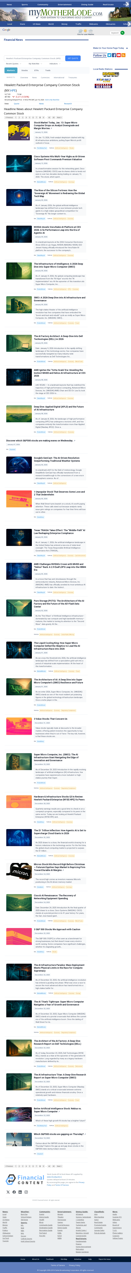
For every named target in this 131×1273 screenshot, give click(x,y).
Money (65, 24)
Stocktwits (40, 887)
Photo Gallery (118, 1233)
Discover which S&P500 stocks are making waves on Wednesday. (40, 440)
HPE (13, 90)
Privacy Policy (74, 1265)
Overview (24, 77)
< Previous (9, 117)
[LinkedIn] (20, 1192)
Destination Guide (46, 1228)
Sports (25, 4)
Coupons (116, 1236)
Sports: (24, 1222)
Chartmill (12, 449)
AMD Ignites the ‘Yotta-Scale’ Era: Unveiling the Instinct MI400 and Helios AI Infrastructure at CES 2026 (59, 373)
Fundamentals (81, 1241)
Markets (11, 70)
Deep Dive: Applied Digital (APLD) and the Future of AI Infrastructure (59, 408)
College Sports (26, 1239)
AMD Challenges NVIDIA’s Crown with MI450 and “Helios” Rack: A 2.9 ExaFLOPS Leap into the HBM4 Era (60, 567)
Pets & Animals (99, 1233)
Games (60, 1222)
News (9, 4)
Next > (59, 117)
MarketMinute (41, 182)
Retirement (78, 1066)
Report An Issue (105, 1259)
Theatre (60, 1217)
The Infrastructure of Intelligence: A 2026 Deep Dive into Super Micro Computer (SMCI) (58, 265)
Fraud (77, 323)
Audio (115, 1214)
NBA (22, 1231)
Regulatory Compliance (68, 710)
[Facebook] (14, 1192)
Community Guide (45, 1225)
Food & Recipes (63, 1225)
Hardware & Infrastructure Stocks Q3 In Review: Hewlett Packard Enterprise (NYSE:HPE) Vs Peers (59, 798)
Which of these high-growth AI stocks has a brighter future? (61, 1121)
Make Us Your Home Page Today (108, 48)
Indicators (54, 63)
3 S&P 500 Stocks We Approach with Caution (57, 929)
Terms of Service (58, 1265)
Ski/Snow (24, 1220)
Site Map (64, 1259)
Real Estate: (81, 1238)
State (22, 24)
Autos (96, 1220)
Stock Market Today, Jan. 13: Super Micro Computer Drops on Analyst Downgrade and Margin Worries (56, 125)
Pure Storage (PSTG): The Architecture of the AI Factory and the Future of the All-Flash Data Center (59, 604)
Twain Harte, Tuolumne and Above (81, 1225)
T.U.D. (115, 1230)
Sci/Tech (6, 1238)
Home (23, 1259)
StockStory (40, 517)
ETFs (36, 70)
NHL (22, 1233)
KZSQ (60, 1236)
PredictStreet (41, 289)
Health (41, 1220)
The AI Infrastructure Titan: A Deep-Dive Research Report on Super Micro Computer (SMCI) (60, 1076)
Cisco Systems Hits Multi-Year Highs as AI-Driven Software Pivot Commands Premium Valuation (59, 158)
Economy (70, 218)
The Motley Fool (42, 148)
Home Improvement (83, 1247)
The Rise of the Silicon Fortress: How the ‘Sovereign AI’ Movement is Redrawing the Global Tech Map (59, 193)
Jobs (95, 1214)
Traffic (78, 24)
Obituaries (110, 24)
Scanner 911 (117, 1217)
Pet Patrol (43, 1233)
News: (5, 1211)
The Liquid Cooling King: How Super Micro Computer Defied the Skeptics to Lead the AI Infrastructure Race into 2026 (57, 646)
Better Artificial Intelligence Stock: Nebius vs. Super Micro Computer (57, 1110)
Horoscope (62, 1220)
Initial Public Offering (68, 634)
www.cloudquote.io (54, 1177)
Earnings (71, 182)
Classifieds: (99, 1211)
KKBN (60, 1238)
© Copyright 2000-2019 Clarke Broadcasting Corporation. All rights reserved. (65, 1270)
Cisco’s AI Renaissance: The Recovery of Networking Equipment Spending (55, 897)
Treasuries (72, 77)
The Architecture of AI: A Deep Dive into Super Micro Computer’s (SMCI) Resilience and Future (58, 681)
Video (115, 1222)
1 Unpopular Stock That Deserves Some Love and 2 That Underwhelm (59, 493)
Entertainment (65, 4)
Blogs (41, 1222)
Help (90, 1259)
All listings (79, 1214)
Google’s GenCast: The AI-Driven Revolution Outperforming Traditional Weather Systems (57, 459)
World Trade (79, 361)
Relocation (80, 1249)
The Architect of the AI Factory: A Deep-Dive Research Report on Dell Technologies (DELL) (57, 1042)
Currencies (45, 77)
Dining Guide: (82, 1211)
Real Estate (108, 4)
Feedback (50, 1259)
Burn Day (24, 1214)
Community (42, 4)
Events (41, 1214)
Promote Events (100, 1225)
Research (68, 103)
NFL (22, 1225)
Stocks (24, 70)
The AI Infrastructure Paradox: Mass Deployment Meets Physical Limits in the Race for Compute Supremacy (59, 968)
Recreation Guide (45, 1230)
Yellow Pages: (118, 1238)
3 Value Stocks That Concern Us (50, 719)
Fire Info (42, 1236)
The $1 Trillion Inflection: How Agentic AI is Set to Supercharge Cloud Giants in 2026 (60, 832)
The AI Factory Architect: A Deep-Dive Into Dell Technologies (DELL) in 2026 (58, 337)
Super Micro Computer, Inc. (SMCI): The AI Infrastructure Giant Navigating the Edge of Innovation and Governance (56, 757)
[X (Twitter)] (8, 1192)
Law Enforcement (80, 555)
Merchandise (99, 1217)
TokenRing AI (41, 218)
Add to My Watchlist (52, 100)
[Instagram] (26, 1192)
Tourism (6, 1241)
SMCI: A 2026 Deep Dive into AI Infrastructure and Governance (59, 299)
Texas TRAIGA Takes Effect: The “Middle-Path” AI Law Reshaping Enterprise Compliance (59, 531)
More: (115, 1211)
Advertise (77, 1259)
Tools (47, 70)
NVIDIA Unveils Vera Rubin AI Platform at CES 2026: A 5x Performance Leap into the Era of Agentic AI (57, 230)
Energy (78, 993)
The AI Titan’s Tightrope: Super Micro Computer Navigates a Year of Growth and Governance (59, 1003)
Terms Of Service (62, 1185)
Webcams (93, 24)
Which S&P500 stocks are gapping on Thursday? (60, 1134)
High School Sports (28, 1241)
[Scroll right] (127, 4)
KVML (60, 1233)
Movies (60, 1214)
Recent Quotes (12, 63)
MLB (22, 1228)
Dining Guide (87, 4)
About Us (35, 1259)
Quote (16, 103)
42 (49, 117)
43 (53, 117)
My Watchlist (34, 63)
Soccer (23, 1236)
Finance (78, 1244)
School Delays (8, 1236)
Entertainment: (65, 1211)
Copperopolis (81, 1236)
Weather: (25, 1211)
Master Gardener (82, 1252)
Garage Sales (99, 1230)
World (51, 24)
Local (9, 24)
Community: (44, 1211)
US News (36, 24)
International (59, 77)
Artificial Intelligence (61, 148)
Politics (5, 1230)
